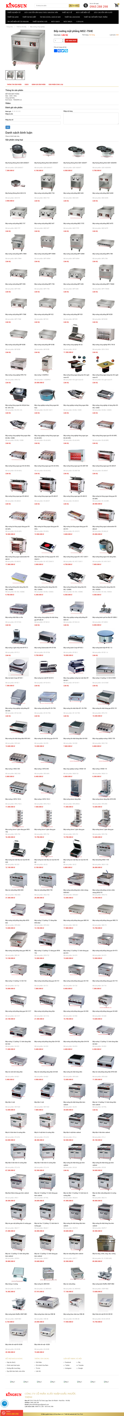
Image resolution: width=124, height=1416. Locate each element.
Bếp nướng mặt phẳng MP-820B (15, 344)
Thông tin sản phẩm (14, 84)
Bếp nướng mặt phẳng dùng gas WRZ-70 (105, 920)
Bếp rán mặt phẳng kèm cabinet (73, 1253)
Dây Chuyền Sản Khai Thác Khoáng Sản (41, 12)
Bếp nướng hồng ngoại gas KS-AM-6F (104, 466)
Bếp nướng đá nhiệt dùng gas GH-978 (46, 738)
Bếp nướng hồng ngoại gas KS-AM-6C (17, 496)
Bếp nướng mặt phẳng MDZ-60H (74, 193)
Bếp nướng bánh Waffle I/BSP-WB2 (103, 1284)
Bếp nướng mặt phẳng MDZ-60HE (103, 193)
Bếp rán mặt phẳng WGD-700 (43, 890)
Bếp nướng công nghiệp (37, 27)
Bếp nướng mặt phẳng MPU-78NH (16, 254)
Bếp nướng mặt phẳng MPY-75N (44, 284)
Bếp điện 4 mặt (10, 1102)
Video (27, 84)
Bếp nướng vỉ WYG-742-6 (13, 799)
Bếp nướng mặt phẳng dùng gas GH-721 (46, 981)
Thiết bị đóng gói (40, 21)
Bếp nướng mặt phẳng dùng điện (44, 1011)
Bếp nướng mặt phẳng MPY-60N (73, 284)
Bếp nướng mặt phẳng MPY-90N (15, 284)
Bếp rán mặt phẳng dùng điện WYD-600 (105, 1072)
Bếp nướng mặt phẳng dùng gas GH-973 (105, 950)
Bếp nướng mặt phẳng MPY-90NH (44, 254)
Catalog (79, 21)
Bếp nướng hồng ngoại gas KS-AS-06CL (17, 466)
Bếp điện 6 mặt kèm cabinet (72, 1132)
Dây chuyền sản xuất (103, 12)
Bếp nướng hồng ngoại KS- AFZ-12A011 (76, 557)
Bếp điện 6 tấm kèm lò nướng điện (16, 1162)
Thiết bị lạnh (13, 17)
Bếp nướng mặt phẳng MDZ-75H (44, 193)
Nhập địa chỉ (9, 120)
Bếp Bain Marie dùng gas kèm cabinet (17, 1193)
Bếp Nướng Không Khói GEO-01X (15, 193)
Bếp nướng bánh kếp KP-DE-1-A (102, 647)
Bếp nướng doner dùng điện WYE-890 (104, 799)
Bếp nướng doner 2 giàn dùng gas (103, 829)
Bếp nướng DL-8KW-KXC (42, 1284)
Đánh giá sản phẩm (38, 84)
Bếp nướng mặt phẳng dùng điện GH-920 (47, 1041)
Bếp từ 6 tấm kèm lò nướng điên (15, 1132)
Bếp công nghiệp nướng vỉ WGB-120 (75, 769)
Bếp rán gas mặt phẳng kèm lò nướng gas (18, 1223)
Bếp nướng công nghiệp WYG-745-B (104, 344)
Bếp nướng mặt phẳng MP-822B (102, 314)
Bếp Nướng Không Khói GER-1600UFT (75, 163)
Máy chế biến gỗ (83, 12)
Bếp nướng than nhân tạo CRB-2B (74, 1314)
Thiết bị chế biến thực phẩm (95, 17)
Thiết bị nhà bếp (29, 17)
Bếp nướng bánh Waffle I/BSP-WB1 (16, 1314)
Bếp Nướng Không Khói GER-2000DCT (17, 163)
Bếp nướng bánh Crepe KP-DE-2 (73, 647)
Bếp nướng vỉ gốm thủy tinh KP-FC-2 (16, 647)
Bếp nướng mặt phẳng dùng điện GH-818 (76, 1041)
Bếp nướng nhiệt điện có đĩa (14, 617)
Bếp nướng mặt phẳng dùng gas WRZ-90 (76, 920)
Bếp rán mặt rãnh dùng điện (14, 1072)
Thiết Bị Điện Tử (14, 12)
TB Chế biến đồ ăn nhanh (18, 21)
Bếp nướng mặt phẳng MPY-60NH (74, 254)
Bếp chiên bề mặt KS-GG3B (13, 1344)
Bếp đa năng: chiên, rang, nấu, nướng (104, 1253)
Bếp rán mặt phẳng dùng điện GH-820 (46, 1072)
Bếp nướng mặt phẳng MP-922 (43, 314)
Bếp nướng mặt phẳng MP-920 (73, 314)
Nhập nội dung (68, 111)
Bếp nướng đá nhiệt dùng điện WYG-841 (17, 738)
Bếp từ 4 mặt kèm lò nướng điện (44, 1132)
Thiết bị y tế (67, 12)
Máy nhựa (68, 21)
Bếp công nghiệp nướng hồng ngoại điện (76, 405)
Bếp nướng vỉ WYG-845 (41, 769)
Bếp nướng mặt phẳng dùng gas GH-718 (105, 981)
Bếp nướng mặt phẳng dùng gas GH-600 (105, 1011)
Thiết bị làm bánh (72, 17)
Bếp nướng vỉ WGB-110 (100, 769)
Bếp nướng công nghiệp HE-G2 (73, 344)
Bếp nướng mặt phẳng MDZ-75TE (74, 223)
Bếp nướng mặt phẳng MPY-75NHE (103, 284)
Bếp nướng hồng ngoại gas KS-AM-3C (75, 496)
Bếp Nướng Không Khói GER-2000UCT (46, 163)
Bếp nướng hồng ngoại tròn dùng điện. (104, 557)
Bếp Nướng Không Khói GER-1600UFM (104, 163)
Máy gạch (55, 21)
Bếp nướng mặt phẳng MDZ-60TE (103, 223)
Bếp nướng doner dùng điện (72, 799)
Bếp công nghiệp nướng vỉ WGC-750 (104, 738)
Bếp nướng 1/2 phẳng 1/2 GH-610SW (104, 678)
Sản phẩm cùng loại (56, 84)
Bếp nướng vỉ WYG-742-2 (42, 799)
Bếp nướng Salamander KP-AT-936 (45, 647)
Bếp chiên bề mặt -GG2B (42, 1344)
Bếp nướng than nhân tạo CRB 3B (44, 1314)
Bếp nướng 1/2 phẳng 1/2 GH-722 (16, 981)
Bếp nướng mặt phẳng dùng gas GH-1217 (18, 1011)
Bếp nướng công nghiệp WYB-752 (15, 375)
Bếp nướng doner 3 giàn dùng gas (74, 829)
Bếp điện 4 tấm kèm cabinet (101, 1132)
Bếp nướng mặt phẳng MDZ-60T (44, 223)
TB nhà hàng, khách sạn (50, 17)
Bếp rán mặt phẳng (69, 1284)
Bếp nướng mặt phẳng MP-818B (44, 344)
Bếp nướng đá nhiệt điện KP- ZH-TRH (75, 708)
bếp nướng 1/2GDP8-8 (41, 375)
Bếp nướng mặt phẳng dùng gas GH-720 (76, 981)
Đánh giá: (13, 111)
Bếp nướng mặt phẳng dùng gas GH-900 (76, 1011)
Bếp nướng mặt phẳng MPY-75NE (15, 314)
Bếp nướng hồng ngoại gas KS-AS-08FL (105, 435)
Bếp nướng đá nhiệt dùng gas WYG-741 (105, 708)
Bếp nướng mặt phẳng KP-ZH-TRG (45, 708)
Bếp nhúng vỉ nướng (11, 1284)
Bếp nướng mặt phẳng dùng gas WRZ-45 (18, 950)
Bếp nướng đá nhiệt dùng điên (73, 1072)
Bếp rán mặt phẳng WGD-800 (14, 890)
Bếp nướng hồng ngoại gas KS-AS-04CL (46, 466)
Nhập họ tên (9, 114)
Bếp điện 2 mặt (39, 1102)
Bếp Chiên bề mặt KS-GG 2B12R (102, 1314)
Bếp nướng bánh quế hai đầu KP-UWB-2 (105, 617)
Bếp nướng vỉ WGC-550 (12, 769)
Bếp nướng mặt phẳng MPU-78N (103, 254)
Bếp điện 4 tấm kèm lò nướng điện (45, 1162)
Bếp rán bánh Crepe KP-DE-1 (14, 678)
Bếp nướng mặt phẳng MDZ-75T (15, 223)
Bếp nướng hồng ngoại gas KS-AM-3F (46, 496)
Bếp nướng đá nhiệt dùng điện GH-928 (75, 738)
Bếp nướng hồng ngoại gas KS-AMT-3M (76, 466)
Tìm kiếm (74, 5)
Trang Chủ (9, 27)
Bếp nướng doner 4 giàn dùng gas (44, 829)
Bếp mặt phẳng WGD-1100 (101, 860)
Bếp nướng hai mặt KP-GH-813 (44, 678)
